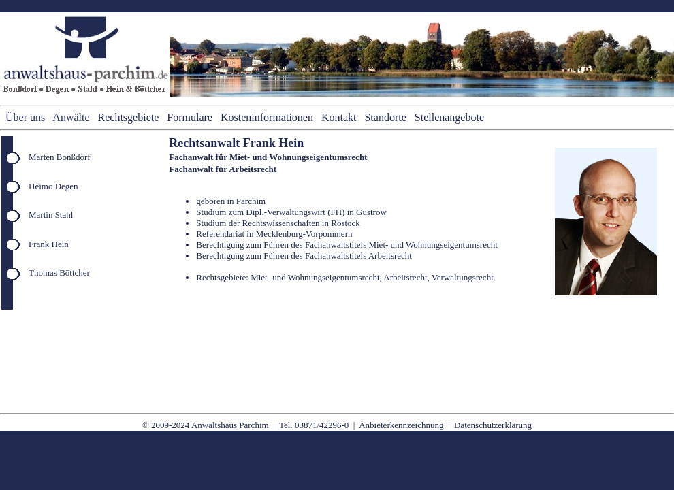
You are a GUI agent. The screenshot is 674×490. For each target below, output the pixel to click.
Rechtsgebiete (128, 117)
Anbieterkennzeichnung (401, 425)
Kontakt (339, 117)
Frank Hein (49, 244)
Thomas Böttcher (59, 272)
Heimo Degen (53, 186)
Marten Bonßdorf (60, 157)
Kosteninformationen (267, 117)
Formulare (189, 117)
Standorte (385, 117)
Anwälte (70, 117)
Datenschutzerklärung (493, 425)
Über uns (25, 117)
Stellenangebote (449, 117)
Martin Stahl (51, 215)
